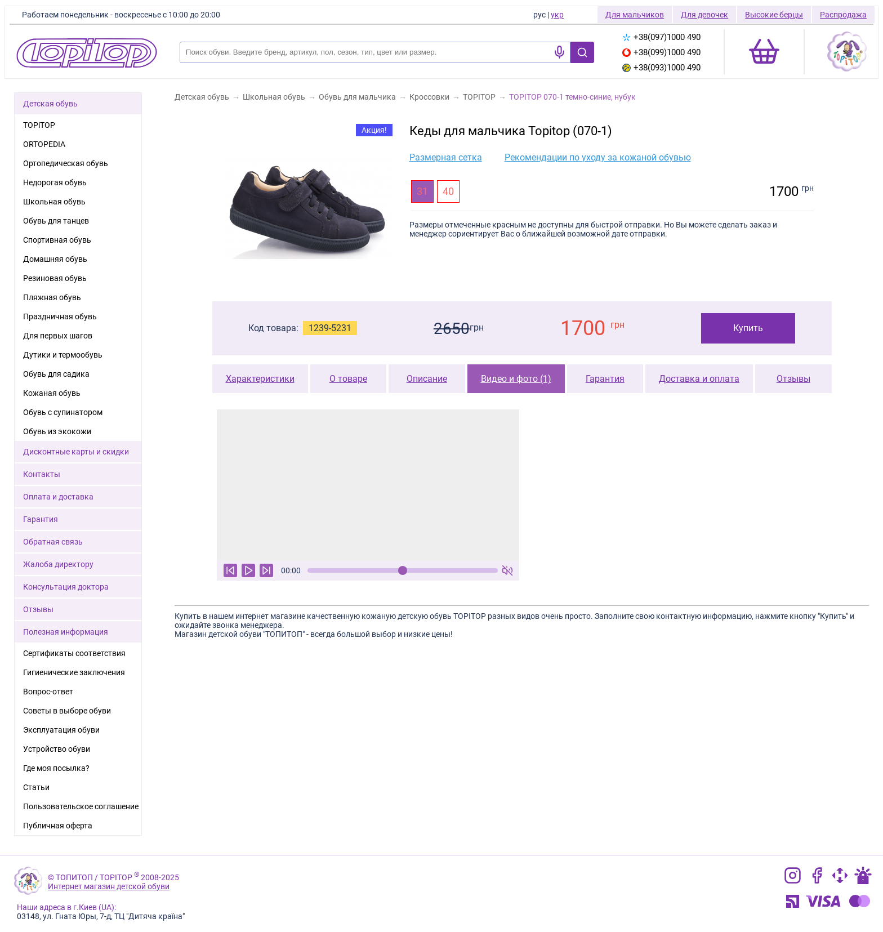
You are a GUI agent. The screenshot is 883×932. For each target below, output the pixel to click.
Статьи (36, 787)
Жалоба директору (58, 564)
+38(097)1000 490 (661, 37)
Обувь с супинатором (62, 412)
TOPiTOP (39, 125)
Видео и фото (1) (516, 378)
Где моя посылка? (56, 768)
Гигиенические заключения (74, 672)
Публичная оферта (57, 825)
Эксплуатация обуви (61, 729)
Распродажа (843, 14)
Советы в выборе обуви (67, 710)
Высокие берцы (774, 14)
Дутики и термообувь (62, 354)
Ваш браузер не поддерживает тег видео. (368, 485)
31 (422, 191)
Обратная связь (53, 541)
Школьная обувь (54, 201)
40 (448, 191)
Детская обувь (50, 103)
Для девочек (704, 14)
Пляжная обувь (52, 297)
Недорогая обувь (55, 182)
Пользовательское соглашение (81, 806)
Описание (427, 378)
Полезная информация (65, 631)
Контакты (41, 474)
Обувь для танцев (56, 220)
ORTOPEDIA (44, 144)
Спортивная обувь (57, 239)
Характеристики (260, 378)
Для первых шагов (57, 335)
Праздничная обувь (60, 316)
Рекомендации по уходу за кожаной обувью (598, 157)
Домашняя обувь (55, 259)
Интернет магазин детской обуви (109, 886)
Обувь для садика (56, 373)
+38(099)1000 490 (661, 52)
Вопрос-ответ (48, 691)
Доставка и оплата (699, 378)
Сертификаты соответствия (74, 653)
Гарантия (605, 378)
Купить (748, 328)
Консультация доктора (66, 586)
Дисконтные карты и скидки (76, 451)
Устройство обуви (56, 748)
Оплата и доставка (58, 496)
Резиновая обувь (55, 278)
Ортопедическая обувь (65, 163)
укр (557, 14)
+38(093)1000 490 (661, 68)
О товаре (348, 378)
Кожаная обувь (52, 393)
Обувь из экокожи (57, 431)
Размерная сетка (445, 157)
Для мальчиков (634, 14)
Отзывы (793, 378)
